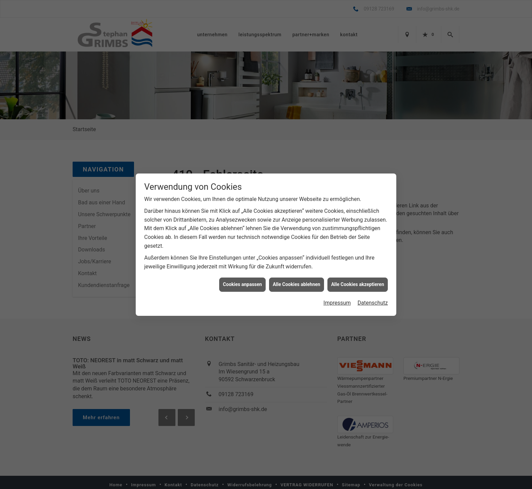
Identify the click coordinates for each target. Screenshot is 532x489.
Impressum (337, 302)
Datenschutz (373, 302)
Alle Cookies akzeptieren (357, 284)
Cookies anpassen (242, 284)
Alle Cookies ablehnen (296, 284)
